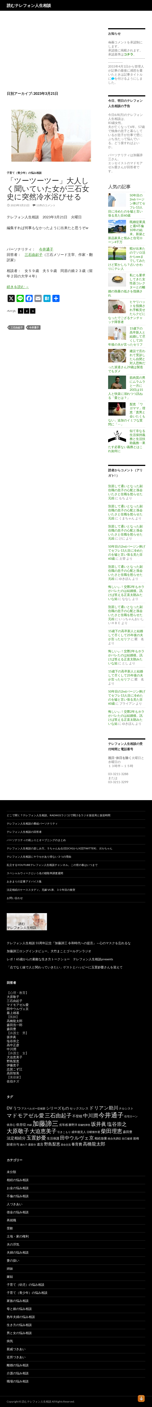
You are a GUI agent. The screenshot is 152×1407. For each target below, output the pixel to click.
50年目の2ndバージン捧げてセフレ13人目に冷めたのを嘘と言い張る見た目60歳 (126, 552)
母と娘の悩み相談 (19, 1309)
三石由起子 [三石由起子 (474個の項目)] (58, 1115)
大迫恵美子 (14, 1057)
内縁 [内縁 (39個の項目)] (29, 1124)
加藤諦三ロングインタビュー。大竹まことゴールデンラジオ (49, 951)
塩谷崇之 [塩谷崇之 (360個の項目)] (117, 1124)
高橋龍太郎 (14, 1021)
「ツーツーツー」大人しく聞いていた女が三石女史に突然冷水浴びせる (48, 188)
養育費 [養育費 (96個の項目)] (76, 1144)
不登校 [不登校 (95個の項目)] (77, 1116)
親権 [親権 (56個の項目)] (136, 1138)
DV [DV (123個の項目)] (9, 1108)
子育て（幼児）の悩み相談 (25, 1284)
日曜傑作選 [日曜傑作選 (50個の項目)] (93, 1132)
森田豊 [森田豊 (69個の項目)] (127, 1132)
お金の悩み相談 (18, 1188)
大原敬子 (13, 997)
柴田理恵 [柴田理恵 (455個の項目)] (111, 1131)
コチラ (128, 54)
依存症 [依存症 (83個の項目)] (21, 1124)
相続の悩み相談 (18, 1180)
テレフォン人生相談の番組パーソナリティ (32, 823)
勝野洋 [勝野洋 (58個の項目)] (73, 1124)
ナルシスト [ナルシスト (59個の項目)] (126, 1108)
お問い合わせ (15, 898)
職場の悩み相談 (18, 1381)
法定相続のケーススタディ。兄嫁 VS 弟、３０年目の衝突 (41, 889)
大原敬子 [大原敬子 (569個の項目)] (18, 1130)
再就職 (11, 1220)
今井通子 (46, 249)
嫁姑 (10, 1276)
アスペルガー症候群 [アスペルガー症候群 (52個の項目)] (33, 1108)
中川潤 (11, 1049)
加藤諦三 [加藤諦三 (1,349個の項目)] (45, 1123)
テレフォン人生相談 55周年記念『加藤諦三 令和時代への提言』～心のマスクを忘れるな (69, 943)
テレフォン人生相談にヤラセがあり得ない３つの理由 (39, 856)
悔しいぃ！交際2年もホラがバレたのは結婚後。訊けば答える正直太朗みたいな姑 (126, 593)
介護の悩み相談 (18, 1373)
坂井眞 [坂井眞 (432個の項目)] (98, 1124)
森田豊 (11, 1029)
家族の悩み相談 (18, 1301)
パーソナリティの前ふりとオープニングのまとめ (36, 840)
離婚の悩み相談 (18, 1365)
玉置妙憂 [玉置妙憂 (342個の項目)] (36, 1138)
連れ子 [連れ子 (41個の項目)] (23, 1144)
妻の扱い (13, 1260)
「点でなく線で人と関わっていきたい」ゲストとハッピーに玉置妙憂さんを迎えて (65, 967)
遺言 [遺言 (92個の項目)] (40, 1144)
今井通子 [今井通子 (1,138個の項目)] (111, 1115)
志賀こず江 (14, 1069)
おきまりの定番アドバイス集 (24, 881)
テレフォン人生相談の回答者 (24, 831)
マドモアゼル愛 (18, 1005)
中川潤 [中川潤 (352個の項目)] (90, 1115)
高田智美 (13, 1073)
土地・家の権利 (18, 1236)
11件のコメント (46, 205)
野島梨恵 (13, 1061)
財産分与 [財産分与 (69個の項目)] (13, 1144)
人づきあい (14, 1204)
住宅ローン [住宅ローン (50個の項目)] (131, 1116)
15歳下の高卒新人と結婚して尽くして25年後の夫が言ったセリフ (125, 635)
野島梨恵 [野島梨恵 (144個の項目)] (52, 1144)
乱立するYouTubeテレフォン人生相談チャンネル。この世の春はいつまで (52, 865)
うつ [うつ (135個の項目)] (17, 1108)
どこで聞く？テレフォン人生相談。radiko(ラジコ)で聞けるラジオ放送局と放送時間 (58, 815)
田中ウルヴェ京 (18, 1009)
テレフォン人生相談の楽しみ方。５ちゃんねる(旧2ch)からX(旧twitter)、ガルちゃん (59, 848)
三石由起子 (34, 254)
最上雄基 (13, 1013)
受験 (10, 1228)
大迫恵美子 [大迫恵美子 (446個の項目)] (43, 1131)
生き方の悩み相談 (19, 1325)
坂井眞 (11, 1037)
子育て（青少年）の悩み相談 (24, 172)
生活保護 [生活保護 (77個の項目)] (53, 1138)
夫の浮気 (13, 1244)
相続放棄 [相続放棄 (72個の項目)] (100, 1138)
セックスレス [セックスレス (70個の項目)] (79, 1108)
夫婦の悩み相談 (18, 1252)
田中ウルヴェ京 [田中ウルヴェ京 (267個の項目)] (77, 1137)
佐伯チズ (13, 1081)
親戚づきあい (16, 1349)
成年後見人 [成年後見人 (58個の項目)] (78, 1132)
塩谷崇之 (13, 1041)
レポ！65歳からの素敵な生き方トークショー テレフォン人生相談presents (60, 959)
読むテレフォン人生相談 (29, 5)
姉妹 (10, 1268)
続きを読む (18, 287)
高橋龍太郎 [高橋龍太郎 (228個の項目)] (94, 1143)
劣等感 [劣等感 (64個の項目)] (63, 1124)
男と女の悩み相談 (19, 1333)
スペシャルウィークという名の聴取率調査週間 (35, 873)
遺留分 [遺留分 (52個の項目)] (32, 1144)
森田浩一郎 (14, 1025)
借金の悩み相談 (18, 1212)
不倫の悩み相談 (18, 1196)
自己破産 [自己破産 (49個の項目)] (127, 1138)
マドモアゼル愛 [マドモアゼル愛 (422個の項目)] (25, 1115)
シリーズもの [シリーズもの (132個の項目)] (57, 1108)
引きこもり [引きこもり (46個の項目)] (64, 1132)
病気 (10, 1341)
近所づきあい (16, 1357)
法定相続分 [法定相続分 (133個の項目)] (16, 1138)
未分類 (11, 1172)
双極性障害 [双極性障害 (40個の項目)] (84, 1124)
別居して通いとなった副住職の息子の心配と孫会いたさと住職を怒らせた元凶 (125, 492)
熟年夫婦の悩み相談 (21, 1317)
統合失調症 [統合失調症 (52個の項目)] (114, 1138)
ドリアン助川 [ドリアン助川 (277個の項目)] (103, 1107)
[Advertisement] (50, 52)
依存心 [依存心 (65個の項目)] (11, 1124)
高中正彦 (13, 1045)
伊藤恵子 (13, 1065)
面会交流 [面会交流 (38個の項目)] (66, 1144)
